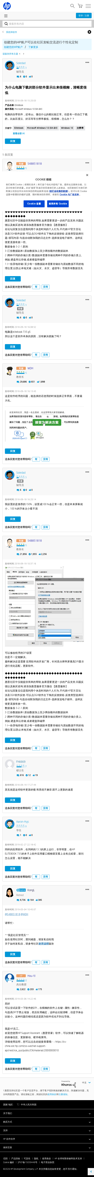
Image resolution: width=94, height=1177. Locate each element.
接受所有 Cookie (58, 203)
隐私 (36, 1158)
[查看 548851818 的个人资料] (35, 163)
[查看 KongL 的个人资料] (31, 890)
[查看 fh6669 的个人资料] (20, 761)
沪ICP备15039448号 (27, 1162)
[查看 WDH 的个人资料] (30, 368)
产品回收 (15, 1158)
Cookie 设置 (34, 203)
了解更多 (33, 47)
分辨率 (80, 128)
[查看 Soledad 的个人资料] (20, 63)
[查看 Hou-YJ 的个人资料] (31, 975)
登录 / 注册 (83, 15)
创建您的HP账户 (13, 47)
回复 (13, 141)
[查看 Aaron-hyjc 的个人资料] (22, 821)
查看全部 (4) (19, 133)
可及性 (27, 1158)
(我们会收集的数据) (58, 191)
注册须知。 (64, 1094)
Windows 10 (67, 128)
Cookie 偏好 (8, 1162)
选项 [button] (89, 32)
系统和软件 (11, 32)
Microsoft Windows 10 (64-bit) (42, 128)
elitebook (18, 128)
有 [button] (36, 286)
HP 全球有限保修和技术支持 (68, 1158)
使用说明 (43, 943)
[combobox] (47, 24)
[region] (47, 191)
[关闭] (87, 175)
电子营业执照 (47, 1162)
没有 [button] (45, 286)
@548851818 (12, 914)
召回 (5, 1158)
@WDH (24, 914)
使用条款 (51, 1094)
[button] (87, 62)
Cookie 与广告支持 (69, 194)
